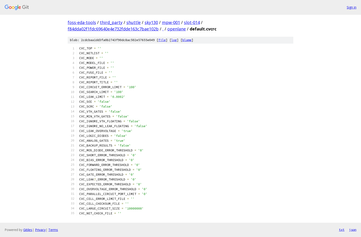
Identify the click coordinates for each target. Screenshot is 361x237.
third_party (111, 22)
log (174, 40)
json (352, 230)
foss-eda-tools (82, 22)
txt (341, 230)
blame (187, 40)
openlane (176, 29)
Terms (53, 230)
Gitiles (27, 230)
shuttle (133, 22)
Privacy (40, 230)
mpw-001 (171, 22)
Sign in (351, 7)
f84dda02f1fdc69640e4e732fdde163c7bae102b (113, 29)
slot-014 (192, 22)
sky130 (151, 22)
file (162, 40)
